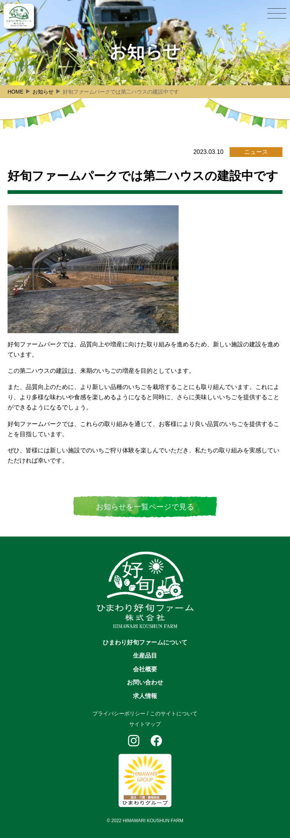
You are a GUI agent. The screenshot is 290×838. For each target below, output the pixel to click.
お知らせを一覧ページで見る (145, 507)
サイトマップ (145, 724)
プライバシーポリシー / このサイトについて (145, 713)
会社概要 (145, 669)
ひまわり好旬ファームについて (145, 642)
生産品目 (145, 655)
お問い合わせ (145, 682)
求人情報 (145, 696)
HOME (15, 92)
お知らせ (43, 92)
